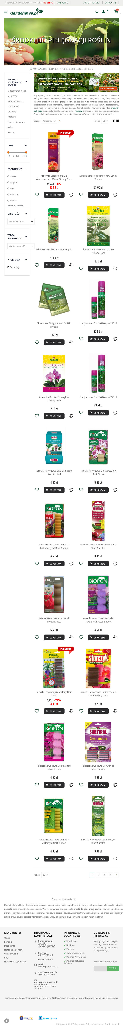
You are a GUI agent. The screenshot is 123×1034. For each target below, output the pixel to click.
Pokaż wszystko (15, 205)
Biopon (13, 182)
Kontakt (8, 943)
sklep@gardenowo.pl (48, 968)
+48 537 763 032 (45, 961)
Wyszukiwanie (11, 955)
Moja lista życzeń (91, 3)
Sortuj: (37, 121)
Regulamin (71, 942)
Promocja (15, 267)
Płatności (70, 950)
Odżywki (11, 111)
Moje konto (62, 3)
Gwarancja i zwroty (75, 954)
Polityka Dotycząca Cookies (74, 963)
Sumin (13, 200)
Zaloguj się (110, 3)
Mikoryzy (12, 95)
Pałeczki (11, 116)
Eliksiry (10, 132)
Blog (6, 959)
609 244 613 (48, 3)
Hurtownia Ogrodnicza (15, 963)
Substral (14, 194)
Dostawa (70, 946)
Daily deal (75, 2)
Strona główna (31, 69)
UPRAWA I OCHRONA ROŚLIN (47, 68)
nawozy (78, 111)
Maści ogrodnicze (16, 90)
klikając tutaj (111, 999)
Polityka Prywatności (76, 958)
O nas (7, 939)
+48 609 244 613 (45, 956)
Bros (12, 188)
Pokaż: (97, 121)
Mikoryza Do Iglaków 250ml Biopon (54, 249)
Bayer (13, 176)
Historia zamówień (13, 951)
